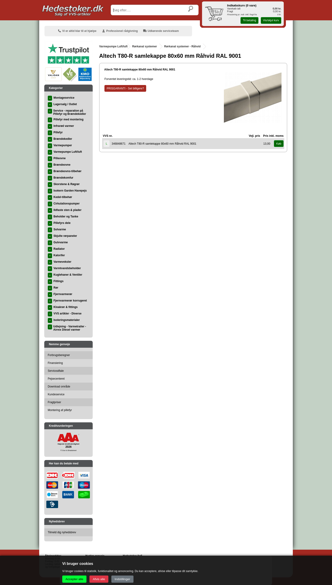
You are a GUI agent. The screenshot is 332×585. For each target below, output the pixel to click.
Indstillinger (122, 579)
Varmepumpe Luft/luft (113, 46)
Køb (278, 143)
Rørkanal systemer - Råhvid (182, 46)
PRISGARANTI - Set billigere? (125, 88)
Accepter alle (74, 579)
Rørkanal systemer (144, 46)
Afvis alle (99, 579)
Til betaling (249, 20)
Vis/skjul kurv (271, 20)
